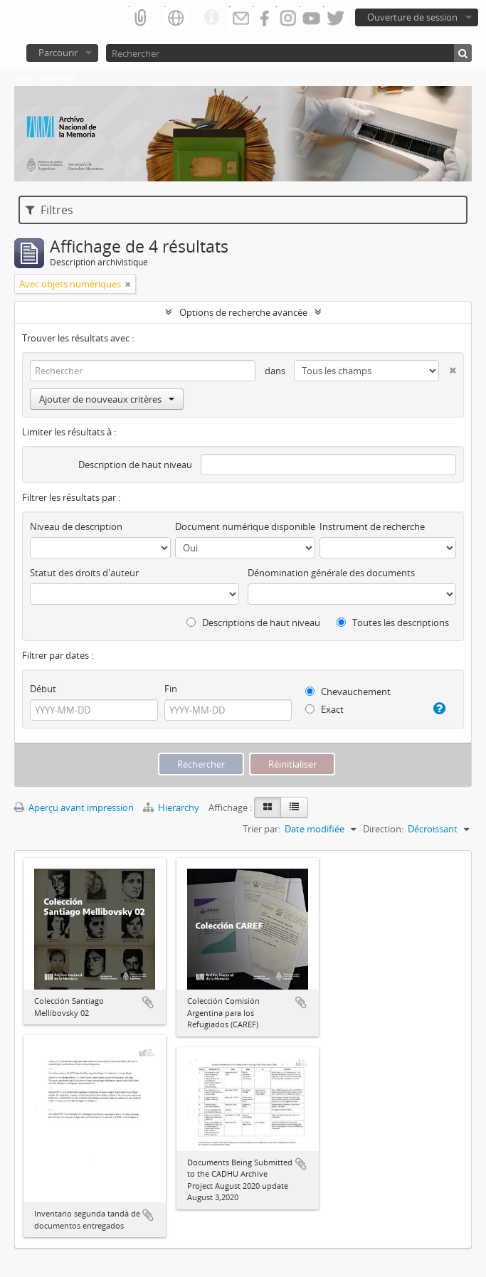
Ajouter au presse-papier (148, 1002)
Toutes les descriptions (393, 622)
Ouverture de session (412, 17)
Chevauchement (348, 691)
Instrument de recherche (372, 526)
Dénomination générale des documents (331, 572)
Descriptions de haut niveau (253, 622)
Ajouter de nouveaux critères (106, 399)
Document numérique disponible (245, 526)
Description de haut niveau (135, 464)
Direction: (383, 828)
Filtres (49, 210)
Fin (170, 688)
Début (43, 688)
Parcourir (58, 52)
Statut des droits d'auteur (84, 572)
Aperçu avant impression (74, 807)
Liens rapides (211, 18)
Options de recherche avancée (243, 312)
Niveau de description (76, 526)
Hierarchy (172, 807)
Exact (324, 709)
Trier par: (261, 828)
